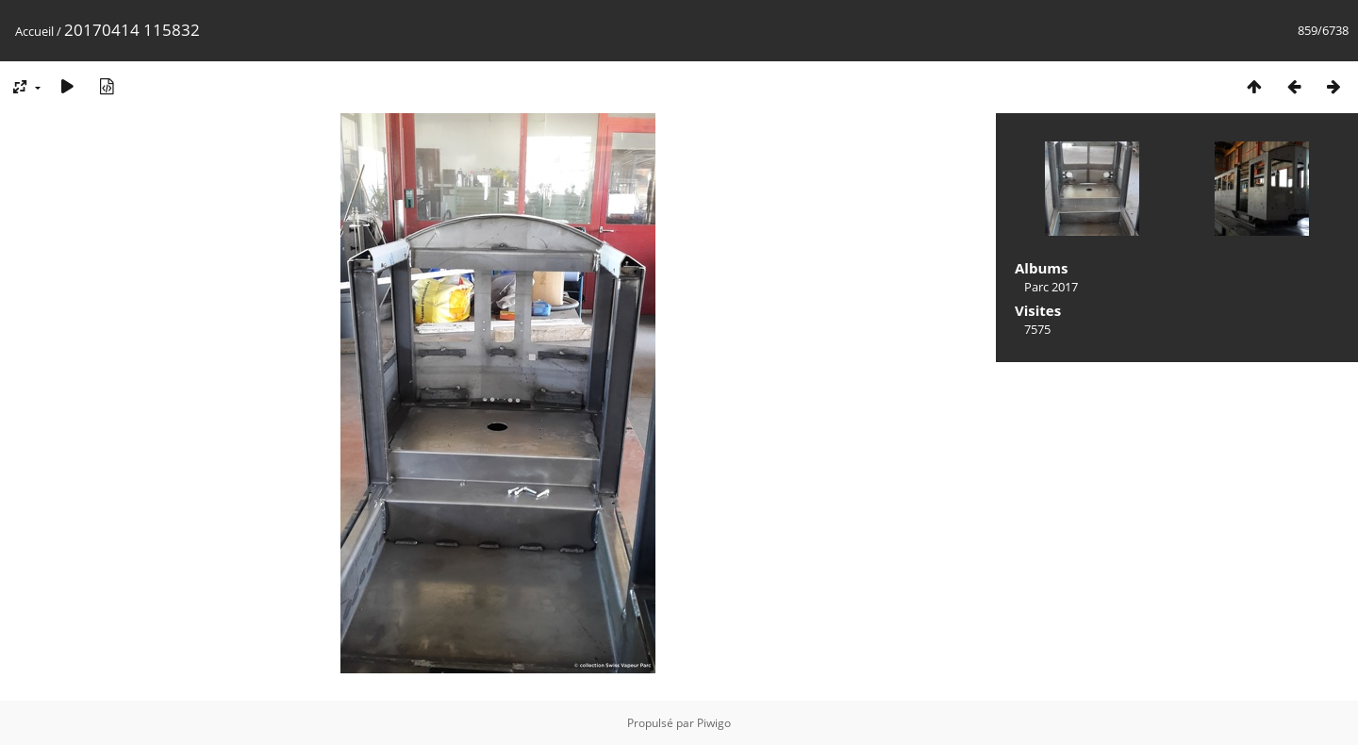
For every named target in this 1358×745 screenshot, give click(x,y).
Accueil (34, 31)
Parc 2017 (1051, 286)
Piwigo (714, 723)
